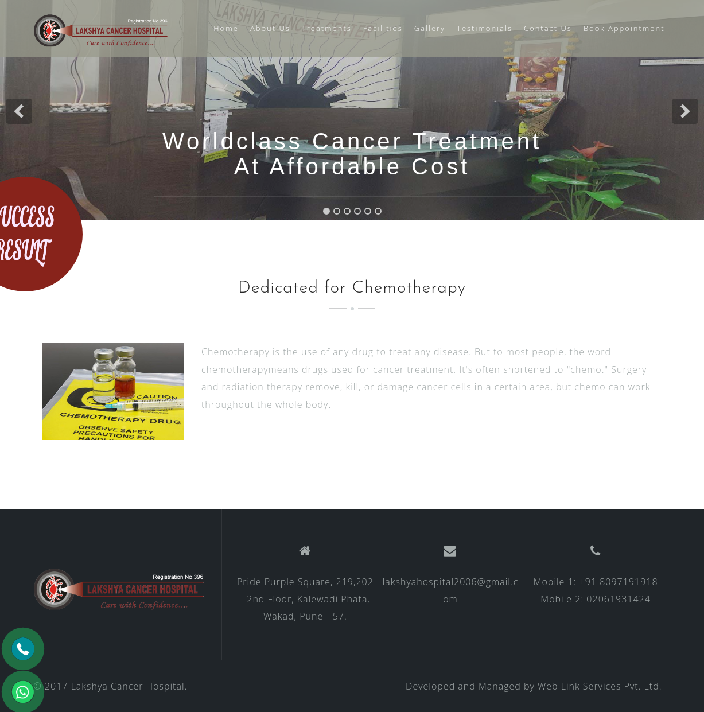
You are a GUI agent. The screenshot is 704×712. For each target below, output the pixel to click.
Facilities (383, 28)
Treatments (327, 28)
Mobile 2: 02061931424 (595, 599)
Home (226, 28)
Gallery (429, 28)
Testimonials (484, 28)
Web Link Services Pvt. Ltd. (600, 686)
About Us (270, 28)
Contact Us (548, 28)
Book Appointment (624, 28)
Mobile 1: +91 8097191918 (596, 581)
